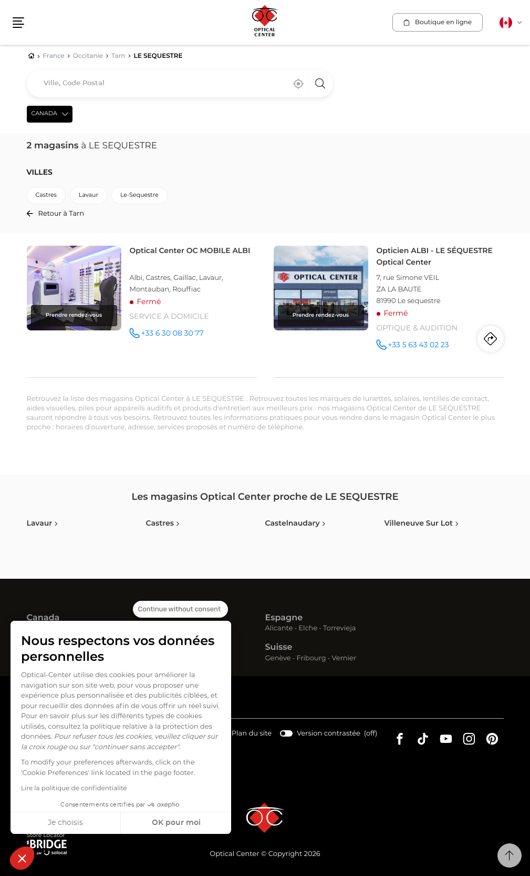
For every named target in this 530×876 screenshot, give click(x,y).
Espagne (284, 618)
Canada (43, 618)
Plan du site (252, 733)
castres (46, 195)
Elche (307, 628)
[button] (22, 858)
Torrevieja (339, 628)
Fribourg (311, 658)
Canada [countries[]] (44, 114)
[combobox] (180, 83)
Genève (278, 658)
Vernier (343, 658)
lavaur (88, 195)
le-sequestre (139, 195)
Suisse (279, 647)
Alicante (279, 628)
